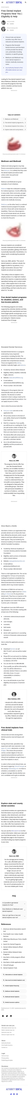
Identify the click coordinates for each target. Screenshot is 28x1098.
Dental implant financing (11, 986)
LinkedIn (12, 23)
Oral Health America (6, 1045)
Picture (4, 154)
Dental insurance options (11, 1002)
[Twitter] (7, 1016)
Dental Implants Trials (10, 968)
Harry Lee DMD (10, 21)
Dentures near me (6, 1032)
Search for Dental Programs (12, 944)
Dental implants (5, 7)
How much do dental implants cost (14, 980)
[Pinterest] (17, 1094)
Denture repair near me (7, 1034)
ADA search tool (16, 831)
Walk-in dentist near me (7, 1030)
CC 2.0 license (22, 154)
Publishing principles (7, 1060)
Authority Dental (11, 154)
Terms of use (5, 1056)
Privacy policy (5, 1058)
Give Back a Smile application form (14, 962)
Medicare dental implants (11, 991)
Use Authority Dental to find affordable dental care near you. (14, 70)
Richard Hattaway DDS (12, 28)
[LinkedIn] (11, 1016)
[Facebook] (3, 1016)
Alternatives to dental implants (13, 975)
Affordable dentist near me (8, 1028)
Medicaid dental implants (11, 997)
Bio (8, 23)
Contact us (4, 1047)
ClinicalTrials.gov (8, 965)
